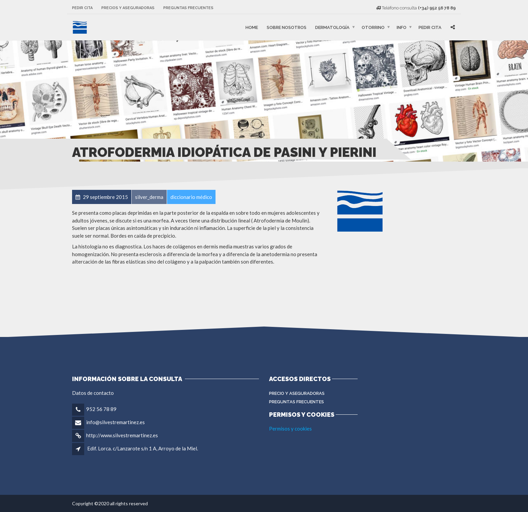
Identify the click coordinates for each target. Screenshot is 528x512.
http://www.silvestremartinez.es (122, 435)
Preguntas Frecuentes (296, 401)
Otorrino (373, 27)
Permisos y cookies (290, 428)
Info (401, 27)
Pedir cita (82, 8)
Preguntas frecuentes (188, 8)
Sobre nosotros (286, 27)
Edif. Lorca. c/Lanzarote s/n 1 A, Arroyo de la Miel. (142, 448)
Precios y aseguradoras (128, 8)
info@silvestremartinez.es (115, 422)
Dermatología (332, 27)
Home (251, 27)
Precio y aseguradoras (297, 393)
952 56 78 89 (101, 409)
